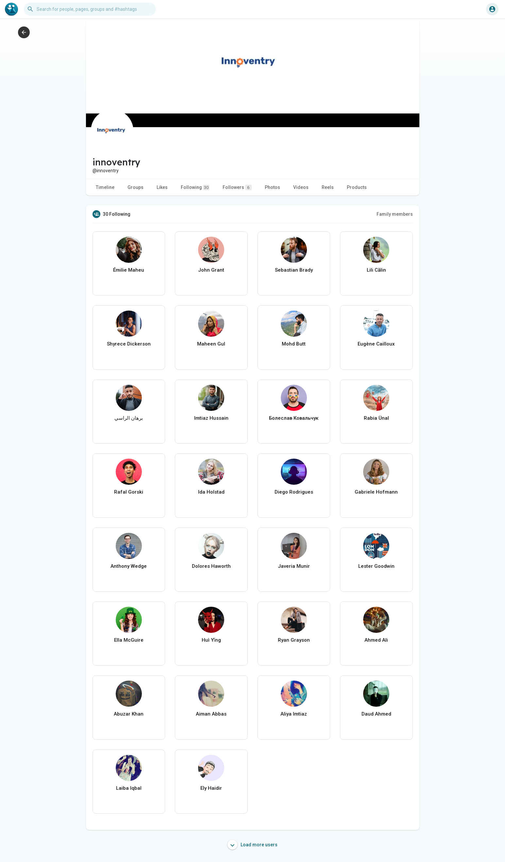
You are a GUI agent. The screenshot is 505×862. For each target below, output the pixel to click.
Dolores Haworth (211, 566)
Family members (395, 214)
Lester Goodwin (376, 566)
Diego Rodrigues (294, 492)
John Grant (211, 270)
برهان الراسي (128, 418)
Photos (272, 187)
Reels (328, 187)
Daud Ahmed (376, 714)
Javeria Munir (294, 566)
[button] (90, 9)
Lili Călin (376, 270)
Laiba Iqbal (129, 788)
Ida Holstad (211, 492)
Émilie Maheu (128, 270)
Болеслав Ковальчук (293, 418)
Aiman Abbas (211, 714)
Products (357, 187)
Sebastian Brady (294, 270)
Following (195, 187)
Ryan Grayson (294, 640)
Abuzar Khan (128, 714)
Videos (301, 187)
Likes (162, 187)
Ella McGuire (128, 640)
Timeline (105, 187)
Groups (135, 187)
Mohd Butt (294, 344)
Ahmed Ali (376, 640)
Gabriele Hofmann (376, 492)
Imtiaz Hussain (211, 418)
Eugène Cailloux (376, 344)
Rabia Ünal (376, 418)
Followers (237, 187)
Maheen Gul (211, 344)
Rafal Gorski (128, 492)
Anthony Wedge (128, 566)
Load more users (252, 845)
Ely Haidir (211, 788)
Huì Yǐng (211, 640)
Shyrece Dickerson (129, 344)
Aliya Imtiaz (293, 714)
